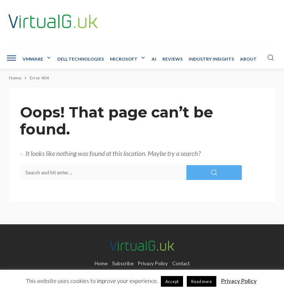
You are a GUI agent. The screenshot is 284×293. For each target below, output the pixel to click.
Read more (201, 281)
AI (154, 59)
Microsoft (124, 59)
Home (101, 263)
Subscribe (122, 263)
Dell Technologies (80, 59)
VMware (33, 59)
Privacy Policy (153, 263)
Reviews (172, 59)
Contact (181, 263)
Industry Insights (211, 59)
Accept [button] (172, 281)
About (248, 59)
